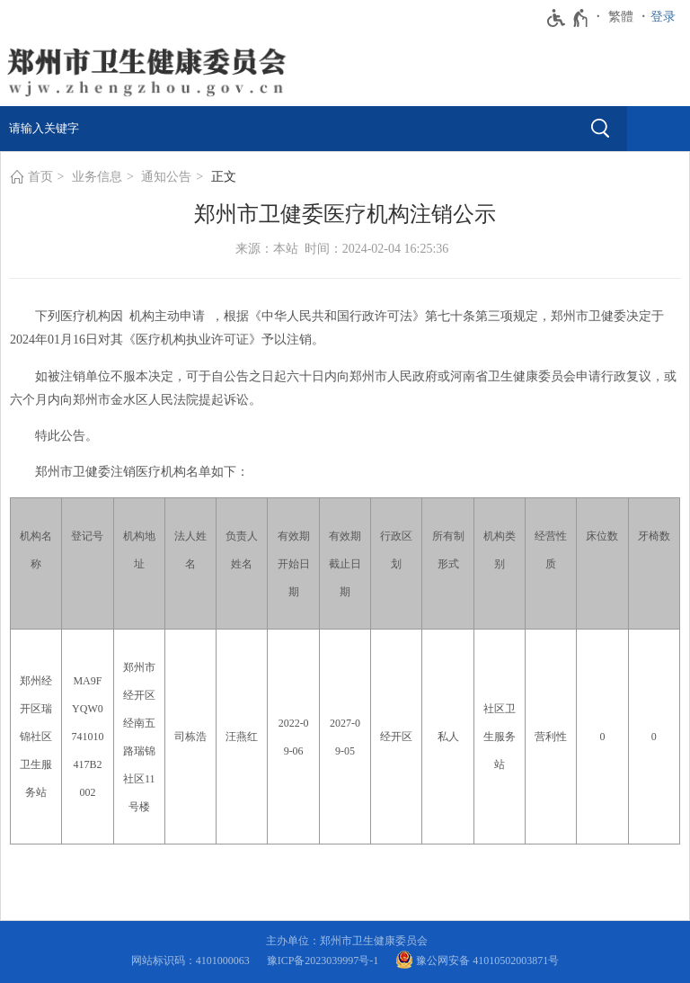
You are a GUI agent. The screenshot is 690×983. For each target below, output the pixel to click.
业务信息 (97, 176)
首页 (40, 176)
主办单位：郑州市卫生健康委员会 (349, 940)
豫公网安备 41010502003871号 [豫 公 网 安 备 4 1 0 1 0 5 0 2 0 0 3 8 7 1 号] (477, 960)
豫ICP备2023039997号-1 (326, 960)
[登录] (667, 17)
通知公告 (166, 176)
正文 (223, 176)
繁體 (620, 16)
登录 (663, 16)
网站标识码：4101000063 (193, 960)
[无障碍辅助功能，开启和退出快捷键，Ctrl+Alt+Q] (568, 18)
